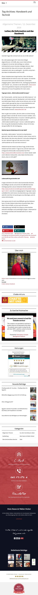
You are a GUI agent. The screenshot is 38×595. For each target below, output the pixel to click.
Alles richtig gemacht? (7, 402)
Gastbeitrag (5, 436)
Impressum (21, 574)
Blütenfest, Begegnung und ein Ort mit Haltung (14, 395)
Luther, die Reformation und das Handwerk (19, 32)
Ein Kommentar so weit (9, 240)
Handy (7, 284)
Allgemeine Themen (21, 233)
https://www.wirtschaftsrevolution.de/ (13, 153)
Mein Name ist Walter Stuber (27, 436)
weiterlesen (19, 519)
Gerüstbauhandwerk (13, 235)
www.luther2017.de (20, 109)
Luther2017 (21, 237)
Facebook (12, 284)
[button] (7, 226)
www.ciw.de (32, 85)
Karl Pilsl (11, 237)
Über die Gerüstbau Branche (9, 439)
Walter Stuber (5, 278)
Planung (26, 237)
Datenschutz (28, 574)
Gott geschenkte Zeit (25, 235)
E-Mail (3, 284)
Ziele (28, 233)
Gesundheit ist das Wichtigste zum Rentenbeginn (14, 415)
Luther (15, 237)
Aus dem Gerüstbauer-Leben (27, 433)
